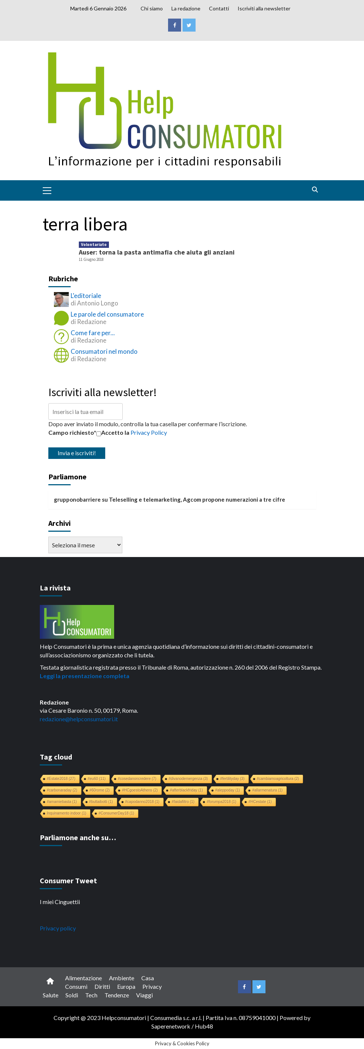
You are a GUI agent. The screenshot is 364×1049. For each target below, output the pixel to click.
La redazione (185, 8)
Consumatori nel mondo (104, 351)
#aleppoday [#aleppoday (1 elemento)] (227, 790)
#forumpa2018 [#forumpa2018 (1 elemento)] (221, 802)
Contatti (219, 8)
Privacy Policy (149, 432)
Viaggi (144, 994)
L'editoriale (86, 296)
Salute (50, 994)
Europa (126, 986)
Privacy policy (58, 928)
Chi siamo (152, 8)
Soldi (71, 994)
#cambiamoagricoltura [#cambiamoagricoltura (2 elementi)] (278, 779)
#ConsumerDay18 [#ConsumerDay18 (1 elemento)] (116, 813)
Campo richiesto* (72, 432)
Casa (147, 977)
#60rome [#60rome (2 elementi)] (100, 790)
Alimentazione (83, 977)
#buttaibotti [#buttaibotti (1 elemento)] (101, 802)
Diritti (102, 986)
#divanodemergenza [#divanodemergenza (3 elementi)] (188, 779)
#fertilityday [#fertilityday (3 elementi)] (232, 779)
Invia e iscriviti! (77, 452)
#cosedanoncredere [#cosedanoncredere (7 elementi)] (137, 779)
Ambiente (121, 977)
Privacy (152, 986)
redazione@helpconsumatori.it (79, 718)
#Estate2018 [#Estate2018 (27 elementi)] (61, 779)
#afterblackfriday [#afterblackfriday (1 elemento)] (186, 790)
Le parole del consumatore (107, 314)
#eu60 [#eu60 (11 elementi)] (97, 779)
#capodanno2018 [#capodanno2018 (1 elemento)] (142, 802)
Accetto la (112, 432)
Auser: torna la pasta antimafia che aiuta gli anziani (157, 252)
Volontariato (94, 244)
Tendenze (116, 994)
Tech (91, 994)
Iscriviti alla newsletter (264, 8)
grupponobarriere (77, 499)
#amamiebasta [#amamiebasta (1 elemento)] (62, 802)
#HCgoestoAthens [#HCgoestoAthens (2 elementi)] (140, 790)
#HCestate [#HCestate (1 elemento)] (259, 802)
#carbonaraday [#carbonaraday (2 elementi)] (62, 790)
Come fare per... (93, 333)
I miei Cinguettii (60, 901)
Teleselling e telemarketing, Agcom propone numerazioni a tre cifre (197, 499)
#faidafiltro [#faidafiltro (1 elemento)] (183, 802)
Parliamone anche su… (78, 837)
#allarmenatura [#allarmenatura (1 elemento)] (267, 790)
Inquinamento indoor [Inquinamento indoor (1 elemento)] (66, 813)
